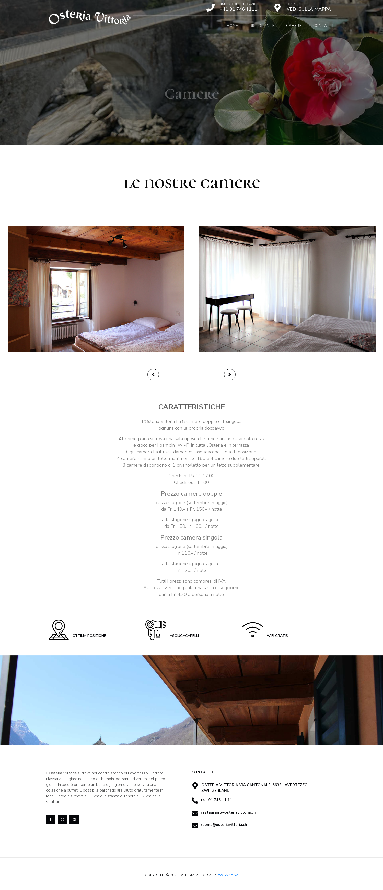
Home (232, 25)
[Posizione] (277, 8)
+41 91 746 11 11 (216, 800)
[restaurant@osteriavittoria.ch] (195, 813)
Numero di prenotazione (240, 4)
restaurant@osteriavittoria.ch (228, 812)
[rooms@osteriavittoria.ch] (195, 825)
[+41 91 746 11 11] (195, 800)
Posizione (295, 4)
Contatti (323, 25)
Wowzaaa (228, 875)
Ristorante (262, 25)
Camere (294, 25)
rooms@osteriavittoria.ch (224, 824)
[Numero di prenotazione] (210, 8)
